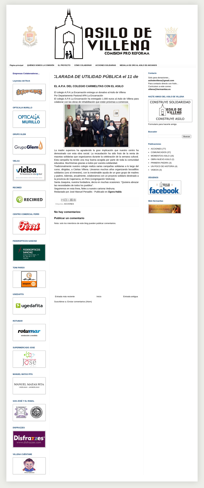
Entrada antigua (130, 296)
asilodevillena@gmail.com (161, 80)
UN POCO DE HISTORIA (162, 166)
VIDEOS (155, 170)
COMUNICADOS (159, 152)
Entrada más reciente (65, 296)
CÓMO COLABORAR (83, 65)
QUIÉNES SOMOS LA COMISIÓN (40, 65)
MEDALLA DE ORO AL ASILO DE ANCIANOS (138, 65)
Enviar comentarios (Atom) (79, 301)
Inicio (99, 296)
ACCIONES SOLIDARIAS (105, 65)
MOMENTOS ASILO (160, 156)
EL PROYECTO (64, 65)
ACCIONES (69, 204)
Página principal (16, 65)
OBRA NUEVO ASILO (161, 159)
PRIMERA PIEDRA (159, 163)
